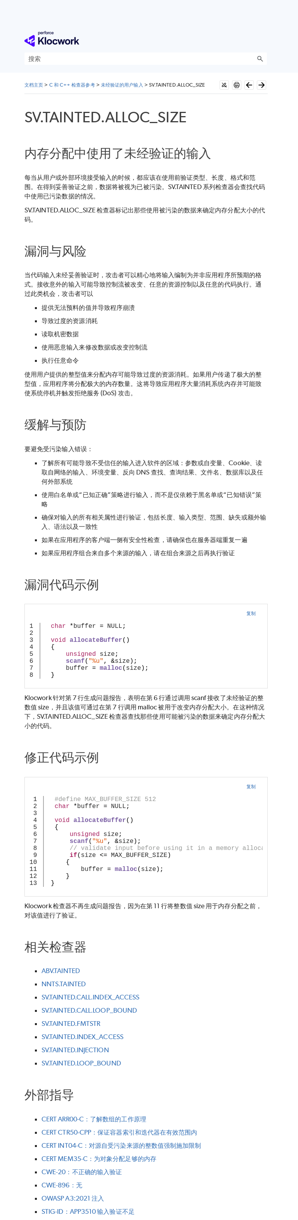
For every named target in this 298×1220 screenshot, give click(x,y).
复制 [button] (251, 613)
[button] (260, 58)
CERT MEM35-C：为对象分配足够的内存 (99, 1159)
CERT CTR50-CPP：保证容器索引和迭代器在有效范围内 (119, 1132)
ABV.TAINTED (61, 971)
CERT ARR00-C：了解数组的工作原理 (94, 1119)
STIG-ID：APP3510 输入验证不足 (88, 1211)
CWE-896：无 (62, 1185)
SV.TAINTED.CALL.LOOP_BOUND (89, 1010)
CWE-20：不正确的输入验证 (82, 1172)
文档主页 (33, 85)
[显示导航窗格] (262, 39)
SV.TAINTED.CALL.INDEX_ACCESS (90, 997)
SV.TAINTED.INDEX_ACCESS (82, 1037)
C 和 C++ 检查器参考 (72, 85)
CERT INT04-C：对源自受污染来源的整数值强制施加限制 (121, 1145)
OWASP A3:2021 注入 (73, 1198)
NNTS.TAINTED (64, 984)
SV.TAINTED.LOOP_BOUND (81, 1063)
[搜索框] (145, 58)
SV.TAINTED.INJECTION (75, 1050)
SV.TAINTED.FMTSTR (71, 1023)
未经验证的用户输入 (122, 85)
